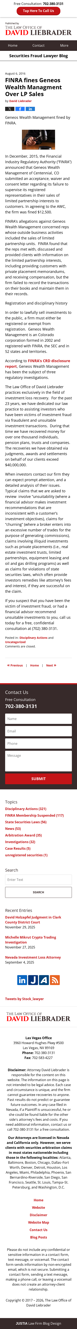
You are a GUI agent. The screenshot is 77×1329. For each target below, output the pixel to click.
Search (38, 892)
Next (51, 665)
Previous (15, 665)
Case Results (17, 848)
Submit (38, 778)
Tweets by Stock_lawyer (24, 999)
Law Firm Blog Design (38, 1323)
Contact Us (38, 1230)
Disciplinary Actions (33, 638)
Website (38, 1207)
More (64, 45)
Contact (38, 45)
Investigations (20, 842)
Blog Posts (38, 1237)
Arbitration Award (23, 835)
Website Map (38, 1222)
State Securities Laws (25, 822)
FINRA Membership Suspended (34, 815)
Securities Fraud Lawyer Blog (38, 28)
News (13, 828)
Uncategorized (15, 642)
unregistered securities (26, 855)
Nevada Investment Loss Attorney (33, 957)
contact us (59, 1124)
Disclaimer (38, 1215)
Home (12, 45)
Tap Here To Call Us (38, 10)
